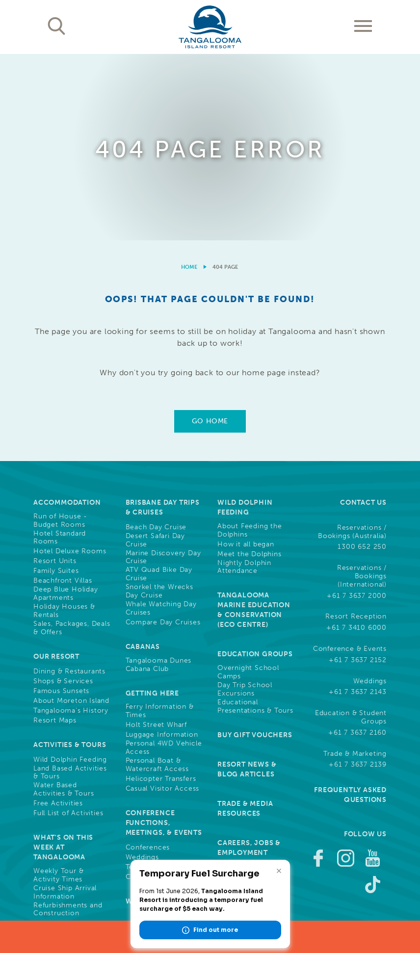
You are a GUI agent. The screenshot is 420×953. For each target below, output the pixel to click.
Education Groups (255, 468)
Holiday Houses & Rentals (64, 425)
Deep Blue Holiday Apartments (65, 408)
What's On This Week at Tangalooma (63, 661)
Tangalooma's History (70, 525)
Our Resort (56, 470)
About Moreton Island (71, 515)
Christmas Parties (156, 691)
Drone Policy (365, 889)
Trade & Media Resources (245, 623)
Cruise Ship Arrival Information (65, 706)
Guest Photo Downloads (243, 701)
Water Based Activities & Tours (63, 603)
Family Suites (56, 385)
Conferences (148, 662)
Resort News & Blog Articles (246, 583)
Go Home (210, 235)
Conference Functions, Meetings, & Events (164, 637)
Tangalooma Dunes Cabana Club (159, 479)
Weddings (142, 671)
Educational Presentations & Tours (255, 521)
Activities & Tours (69, 559)
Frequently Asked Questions (350, 609)
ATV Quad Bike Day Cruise (159, 388)
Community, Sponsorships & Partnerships (249, 745)
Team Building (150, 681)
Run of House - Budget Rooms (60, 335)
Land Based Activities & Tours (70, 587)
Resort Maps (55, 535)
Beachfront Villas (62, 395)
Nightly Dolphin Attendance (244, 381)
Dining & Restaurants (69, 485)
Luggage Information (162, 549)
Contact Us (363, 316)
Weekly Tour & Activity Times (58, 689)
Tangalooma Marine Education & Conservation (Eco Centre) (253, 424)
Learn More (344, 842)
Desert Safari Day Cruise (155, 354)
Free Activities (58, 617)
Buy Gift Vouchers (254, 549)
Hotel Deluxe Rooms (69, 365)
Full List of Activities (68, 627)
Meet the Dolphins (249, 368)
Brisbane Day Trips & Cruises (163, 321)
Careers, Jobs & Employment (249, 662)
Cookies (315, 879)
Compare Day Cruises (163, 436)
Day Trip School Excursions (244, 503)
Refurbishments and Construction (67, 724)
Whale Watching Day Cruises (161, 422)
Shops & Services (63, 495)
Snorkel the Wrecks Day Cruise (159, 405)
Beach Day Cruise (156, 341)
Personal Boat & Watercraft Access (157, 579)
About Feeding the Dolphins (249, 344)
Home (189, 81)
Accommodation (67, 316)
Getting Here (153, 507)
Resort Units (55, 375)
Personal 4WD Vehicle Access (164, 562)
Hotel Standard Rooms (59, 352)
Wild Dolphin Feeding (70, 574)
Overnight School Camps (248, 486)
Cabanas (143, 461)
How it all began (245, 358)
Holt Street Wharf (156, 539)
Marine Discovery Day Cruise (163, 371)
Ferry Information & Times (160, 525)
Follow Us (365, 648)
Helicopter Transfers (161, 593)
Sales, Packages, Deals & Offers (71, 442)
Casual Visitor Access (163, 603)
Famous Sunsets (61, 505)
